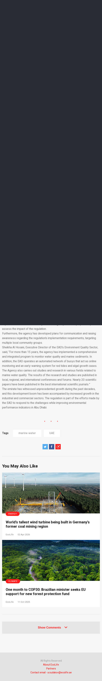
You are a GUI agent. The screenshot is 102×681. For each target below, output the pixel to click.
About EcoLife (51, 665)
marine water (27, 433)
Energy (12, 513)
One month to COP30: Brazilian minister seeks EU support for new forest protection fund (46, 592)
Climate (12, 581)
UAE (51, 433)
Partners (51, 669)
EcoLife (10, 534)
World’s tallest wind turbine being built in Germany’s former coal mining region (48, 524)
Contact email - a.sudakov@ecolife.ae (51, 672)
